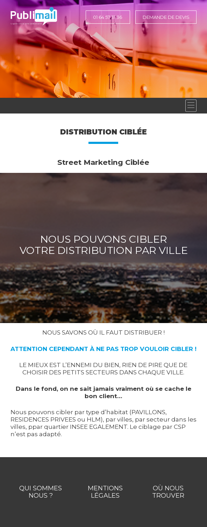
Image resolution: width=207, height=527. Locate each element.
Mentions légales (105, 491)
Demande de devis (166, 17)
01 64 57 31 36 (107, 17)
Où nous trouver (168, 491)
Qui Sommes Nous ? (40, 491)
